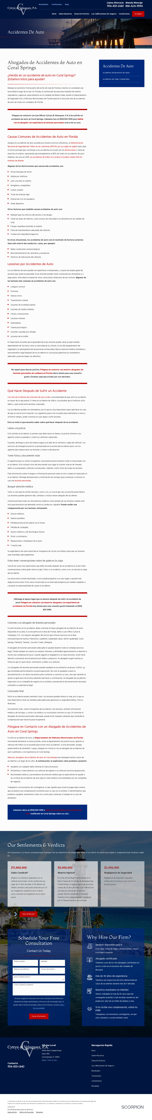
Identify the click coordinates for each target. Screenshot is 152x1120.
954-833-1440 (115, 6)
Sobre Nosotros (98, 1055)
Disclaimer (95, 1086)
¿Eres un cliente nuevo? (19, 977)
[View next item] (16, 914)
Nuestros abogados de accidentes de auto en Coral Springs (32, 757)
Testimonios (56, 4)
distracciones (70, 150)
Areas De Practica (98, 1060)
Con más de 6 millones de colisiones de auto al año (29, 397)
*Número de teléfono (18, 969)
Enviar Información (36, 1016)
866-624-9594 (134, 6)
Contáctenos (97, 1081)
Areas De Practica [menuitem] (81, 14)
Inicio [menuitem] (54, 14)
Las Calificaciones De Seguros (103, 1065)
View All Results (28, 914)
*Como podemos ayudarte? (21, 985)
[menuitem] (122, 73)
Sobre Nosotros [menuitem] (65, 14)
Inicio (93, 1050)
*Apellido (41, 962)
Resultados (43, 4)
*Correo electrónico (45, 969)
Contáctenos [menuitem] (124, 14)
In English (138, 14)
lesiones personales (23, 480)
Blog (67, 4)
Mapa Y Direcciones (49, 1060)
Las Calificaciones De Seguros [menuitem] (104, 14)
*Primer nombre (16, 962)
